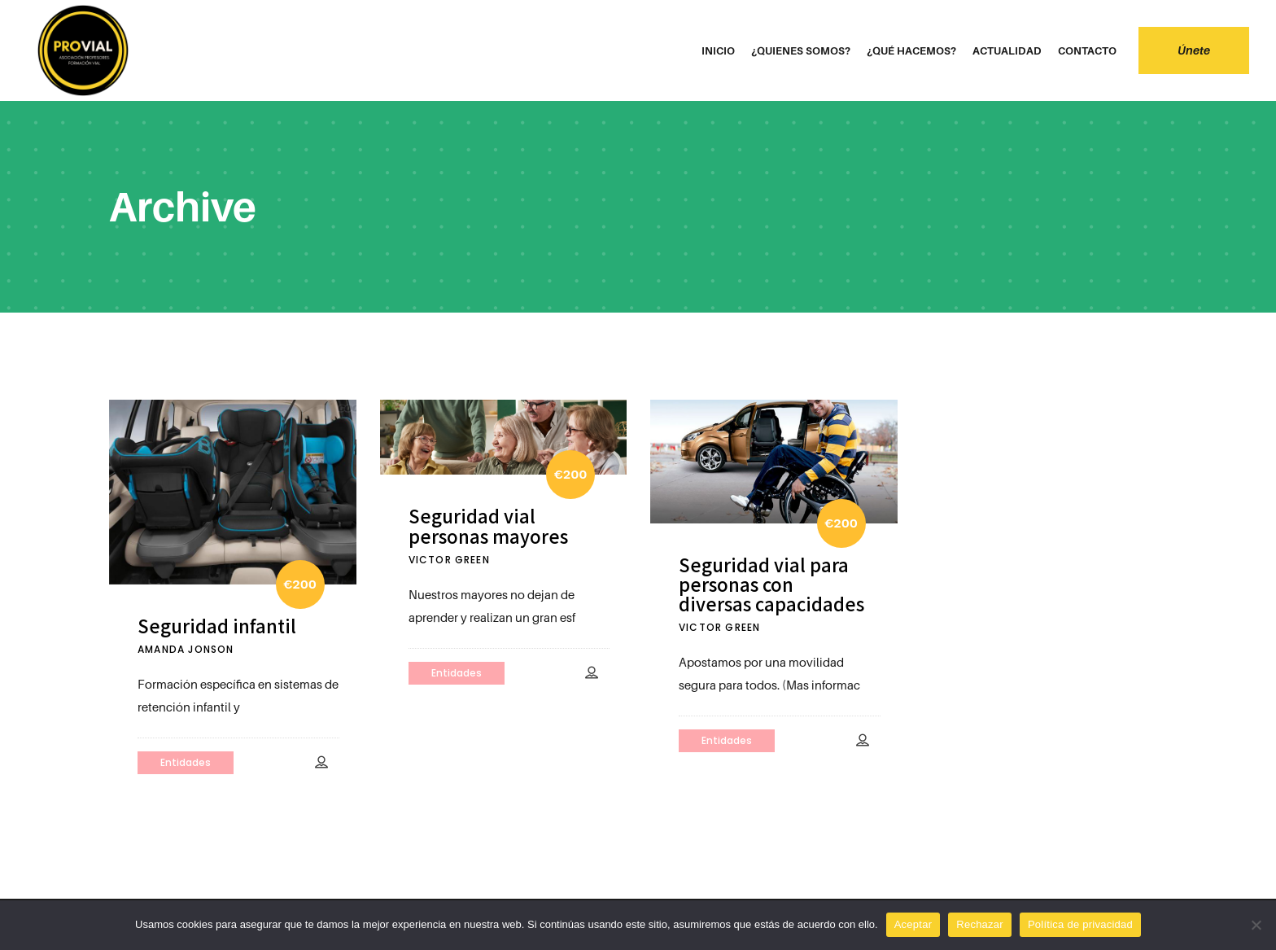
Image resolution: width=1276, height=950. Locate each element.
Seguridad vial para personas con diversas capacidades (771, 584)
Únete (1184, 50)
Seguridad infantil (217, 625)
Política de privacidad (1080, 924)
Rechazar (979, 924)
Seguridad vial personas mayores (488, 525)
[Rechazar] (1256, 925)
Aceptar (913, 924)
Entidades (185, 762)
